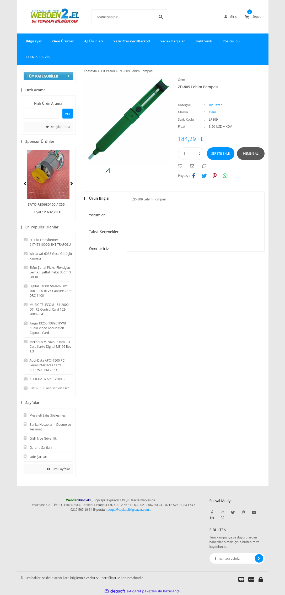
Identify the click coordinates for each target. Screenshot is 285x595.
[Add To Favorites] (181, 166)
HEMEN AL (251, 153)
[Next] (71, 183)
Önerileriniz (99, 248)
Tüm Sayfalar (58, 469)
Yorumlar (97, 214)
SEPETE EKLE (220, 153)
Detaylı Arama (58, 127)
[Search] (122, 16)
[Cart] (255, 16)
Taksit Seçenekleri (104, 231)
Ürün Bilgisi (99, 198)
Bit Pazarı (216, 105)
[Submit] (259, 558)
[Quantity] (191, 153)
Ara (67, 113)
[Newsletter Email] (237, 558)
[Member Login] (230, 16)
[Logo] (48, 17)
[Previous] (25, 183)
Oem (181, 79)
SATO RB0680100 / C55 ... (48, 204)
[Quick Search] (41, 114)
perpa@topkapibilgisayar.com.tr (129, 510)
